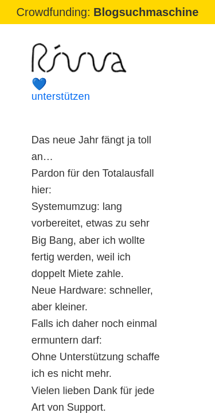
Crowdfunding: (108, 12)
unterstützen (98, 90)
